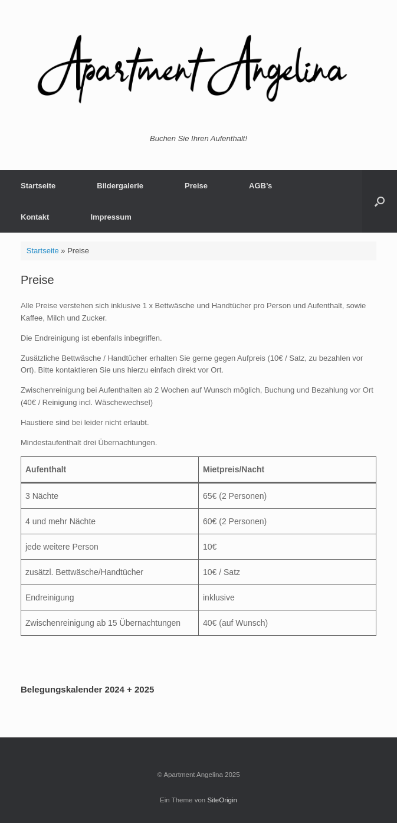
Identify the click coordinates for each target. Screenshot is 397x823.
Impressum (110, 217)
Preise (196, 185)
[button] (379, 201)
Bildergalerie (120, 185)
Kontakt (35, 217)
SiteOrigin (222, 800)
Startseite (38, 185)
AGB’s (260, 185)
